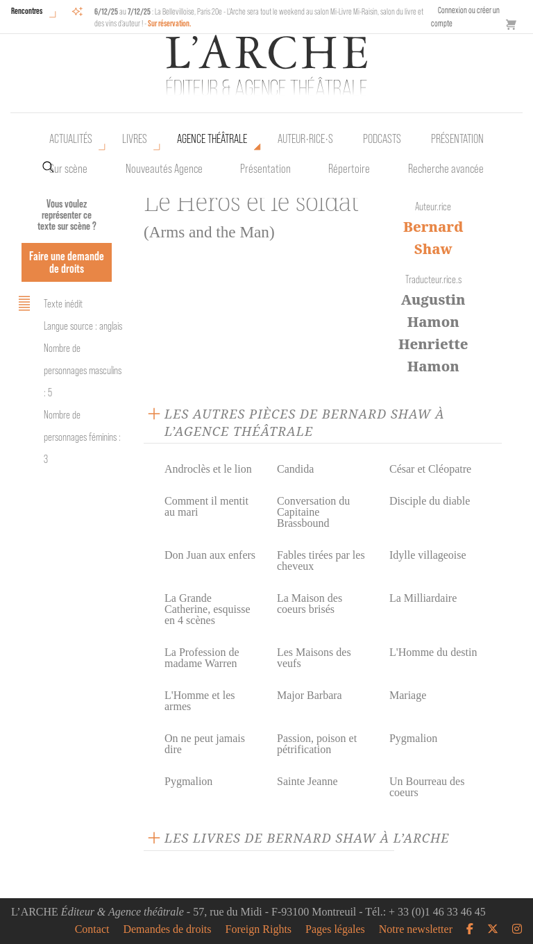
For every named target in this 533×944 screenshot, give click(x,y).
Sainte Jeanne (307, 781)
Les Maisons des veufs (314, 657)
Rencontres (26, 11)
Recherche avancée (446, 169)
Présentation (265, 169)
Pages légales (335, 929)
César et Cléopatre (430, 469)
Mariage (407, 695)
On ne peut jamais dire (204, 743)
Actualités (70, 139)
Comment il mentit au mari (206, 506)
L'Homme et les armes (199, 700)
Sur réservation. (170, 23)
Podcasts (382, 139)
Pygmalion (413, 738)
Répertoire (349, 169)
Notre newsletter (415, 929)
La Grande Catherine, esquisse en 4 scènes (207, 609)
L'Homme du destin (433, 652)
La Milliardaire (423, 598)
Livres (134, 139)
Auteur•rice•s (305, 139)
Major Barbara (309, 695)
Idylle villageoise (427, 555)
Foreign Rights (259, 929)
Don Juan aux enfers (209, 555)
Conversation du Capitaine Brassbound (313, 512)
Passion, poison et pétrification (317, 743)
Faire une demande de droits (66, 262)
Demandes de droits (167, 929)
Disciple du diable (429, 501)
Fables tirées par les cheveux (321, 560)
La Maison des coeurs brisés (309, 603)
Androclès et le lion (208, 469)
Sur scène (68, 169)
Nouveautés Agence (164, 169)
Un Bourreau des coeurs (426, 786)
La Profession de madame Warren (201, 657)
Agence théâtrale (212, 139)
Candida (295, 469)
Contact (92, 929)
